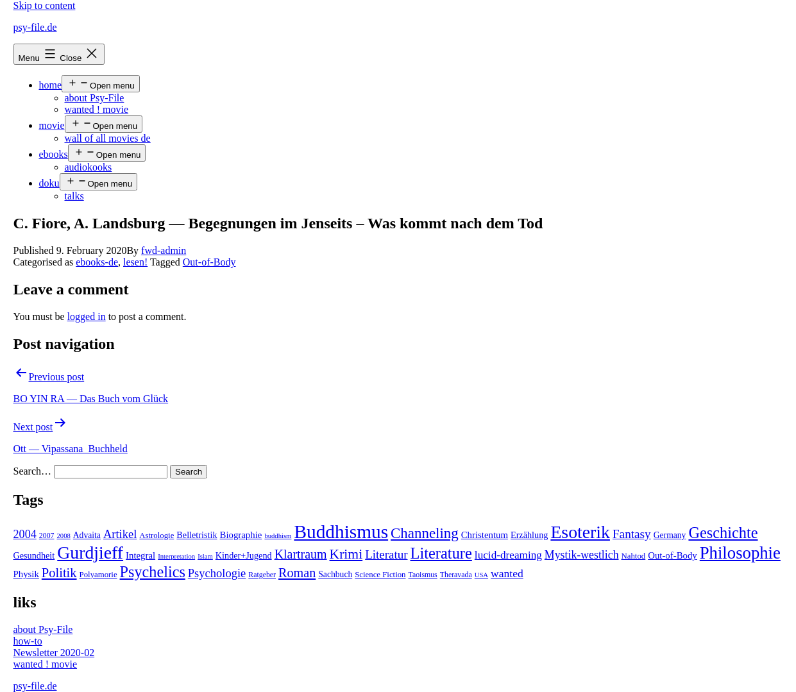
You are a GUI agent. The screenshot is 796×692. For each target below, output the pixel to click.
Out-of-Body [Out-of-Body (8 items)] (672, 555)
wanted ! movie (97, 109)
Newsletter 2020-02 (54, 652)
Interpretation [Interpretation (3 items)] (176, 556)
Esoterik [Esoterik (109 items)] (580, 532)
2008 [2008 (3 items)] (63, 535)
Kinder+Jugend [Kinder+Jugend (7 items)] (244, 555)
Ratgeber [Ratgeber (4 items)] (262, 574)
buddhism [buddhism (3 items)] (277, 535)
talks (74, 195)
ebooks (53, 154)
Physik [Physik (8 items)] (26, 574)
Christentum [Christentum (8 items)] (484, 535)
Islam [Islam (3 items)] (205, 556)
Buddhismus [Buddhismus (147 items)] (341, 531)
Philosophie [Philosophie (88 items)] (740, 552)
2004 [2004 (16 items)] (25, 534)
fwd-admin (163, 250)
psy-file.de (35, 27)
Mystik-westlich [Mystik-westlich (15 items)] (582, 554)
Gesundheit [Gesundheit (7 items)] (34, 555)
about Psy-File (94, 97)
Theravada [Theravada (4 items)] (456, 574)
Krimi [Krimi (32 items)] (346, 554)
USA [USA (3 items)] (481, 574)
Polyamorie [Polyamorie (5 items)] (98, 574)
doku (49, 183)
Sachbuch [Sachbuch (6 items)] (335, 574)
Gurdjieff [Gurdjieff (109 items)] (90, 552)
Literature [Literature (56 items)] (441, 553)
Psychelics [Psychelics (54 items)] (152, 571)
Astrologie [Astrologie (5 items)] (156, 535)
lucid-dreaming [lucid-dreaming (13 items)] (508, 555)
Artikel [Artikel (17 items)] (120, 534)
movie (52, 125)
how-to (27, 641)
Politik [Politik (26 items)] (59, 573)
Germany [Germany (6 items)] (670, 535)
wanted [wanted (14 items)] (507, 573)
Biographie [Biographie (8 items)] (241, 535)
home (50, 85)
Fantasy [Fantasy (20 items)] (632, 534)
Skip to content (44, 5)
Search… (32, 471)
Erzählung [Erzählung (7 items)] (529, 535)
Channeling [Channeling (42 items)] (425, 533)
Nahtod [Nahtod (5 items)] (634, 556)
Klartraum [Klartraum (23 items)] (301, 554)
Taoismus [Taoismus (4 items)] (423, 574)
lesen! (135, 262)
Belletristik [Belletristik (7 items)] (196, 535)
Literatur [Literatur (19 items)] (386, 554)
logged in (86, 316)
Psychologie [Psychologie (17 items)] (217, 573)
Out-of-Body (209, 262)
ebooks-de (97, 262)
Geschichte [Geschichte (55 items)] (723, 532)
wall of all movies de (108, 138)
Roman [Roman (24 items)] (297, 573)
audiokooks (88, 167)
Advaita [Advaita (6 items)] (87, 535)
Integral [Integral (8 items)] (140, 555)
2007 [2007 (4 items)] (47, 535)
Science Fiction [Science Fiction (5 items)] (380, 574)
